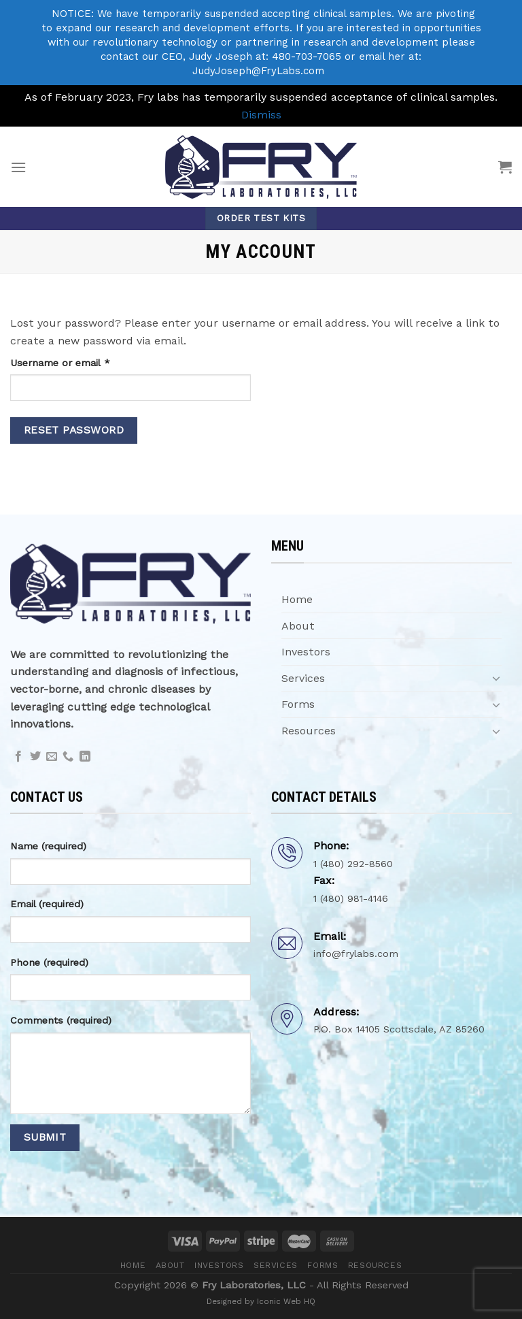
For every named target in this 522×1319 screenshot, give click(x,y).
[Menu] (18, 167)
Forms (298, 704)
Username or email (80, 361)
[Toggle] (496, 678)
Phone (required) (49, 962)
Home (297, 599)
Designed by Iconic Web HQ (261, 1301)
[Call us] (68, 757)
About (298, 625)
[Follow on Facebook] (18, 757)
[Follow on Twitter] (35, 757)
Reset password (74, 430)
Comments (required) (60, 1020)
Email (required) (47, 903)
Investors (305, 651)
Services (303, 678)
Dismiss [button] (261, 114)
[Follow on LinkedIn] (85, 757)
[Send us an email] (51, 757)
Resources (308, 730)
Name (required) (48, 846)
